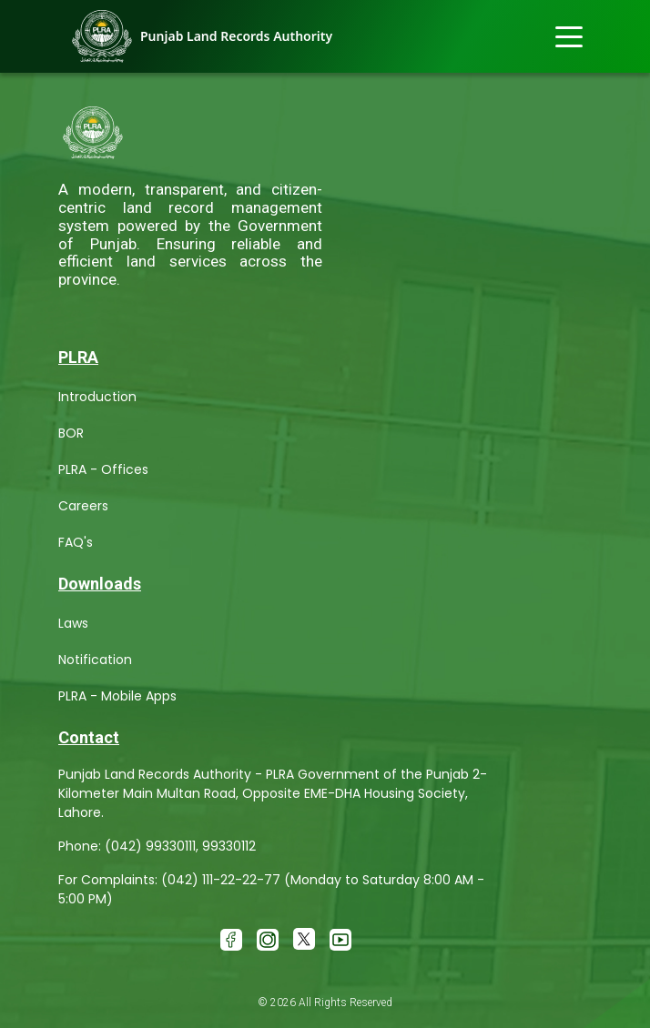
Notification (95, 659)
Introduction (97, 397)
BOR (71, 433)
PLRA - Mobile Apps (117, 696)
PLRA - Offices (103, 469)
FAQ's (75, 542)
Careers (83, 506)
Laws (73, 623)
